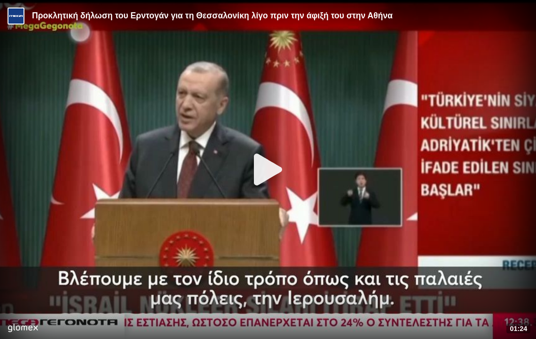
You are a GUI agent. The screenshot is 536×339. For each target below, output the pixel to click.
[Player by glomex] (23, 328)
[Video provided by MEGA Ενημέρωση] (16, 16)
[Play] (268, 169)
